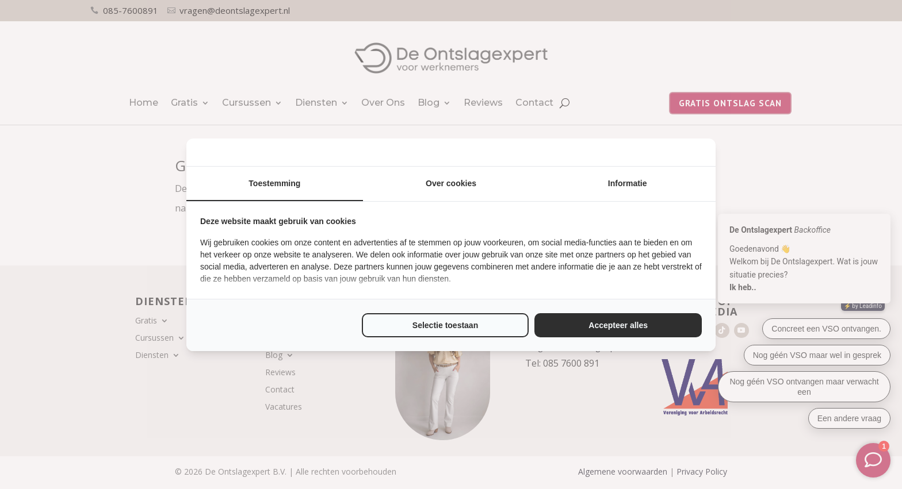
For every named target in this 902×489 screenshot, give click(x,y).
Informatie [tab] (627, 183)
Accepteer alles (618, 325)
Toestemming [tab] (274, 183)
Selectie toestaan (445, 325)
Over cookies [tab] (451, 183)
